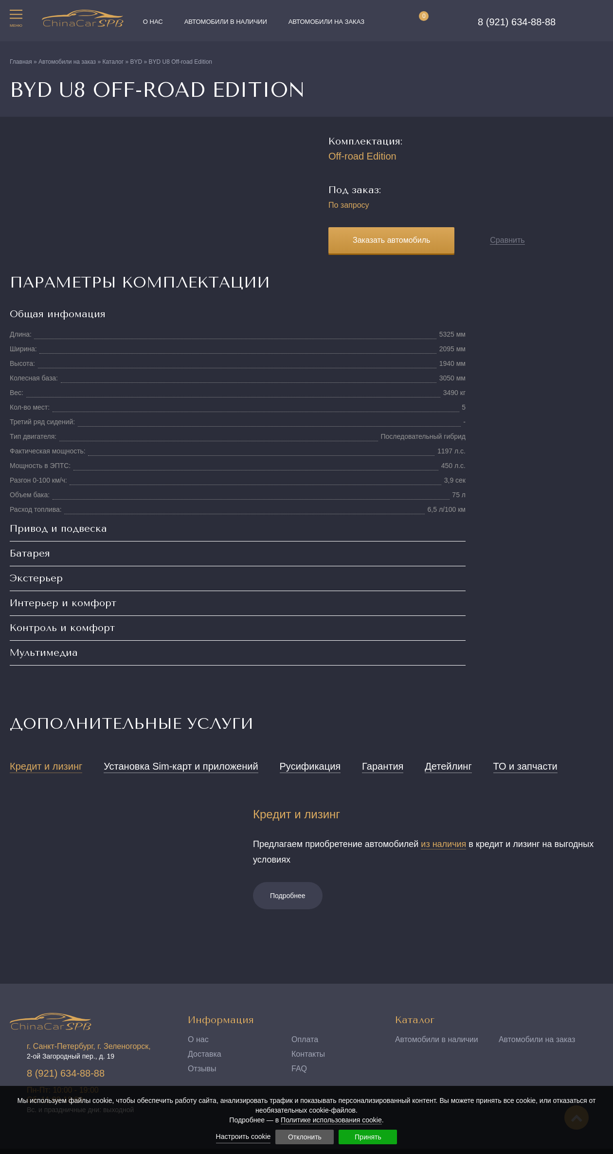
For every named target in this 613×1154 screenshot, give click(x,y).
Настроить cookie (243, 1136)
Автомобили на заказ (326, 21)
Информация (221, 1020)
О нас (153, 21)
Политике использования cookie (331, 1120)
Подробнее (288, 896)
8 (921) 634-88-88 (517, 22)
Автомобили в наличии (225, 21)
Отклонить (305, 1137)
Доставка (204, 1054)
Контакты (308, 1054)
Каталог (414, 1020)
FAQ (299, 1068)
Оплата (304, 1039)
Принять (368, 1137)
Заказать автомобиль (391, 240)
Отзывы (202, 1068)
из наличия (443, 844)
